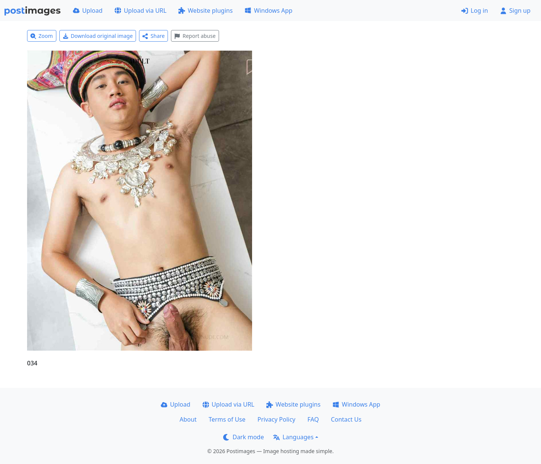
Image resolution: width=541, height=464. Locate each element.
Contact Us (346, 419)
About (188, 419)
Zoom (41, 35)
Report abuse (194, 35)
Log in (474, 10)
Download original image (98, 35)
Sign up (515, 10)
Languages (293, 437)
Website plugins (205, 10)
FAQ (313, 419)
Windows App (268, 10)
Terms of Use (227, 419)
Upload (88, 10)
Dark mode (243, 437)
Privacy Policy (276, 419)
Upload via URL (140, 10)
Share (153, 35)
